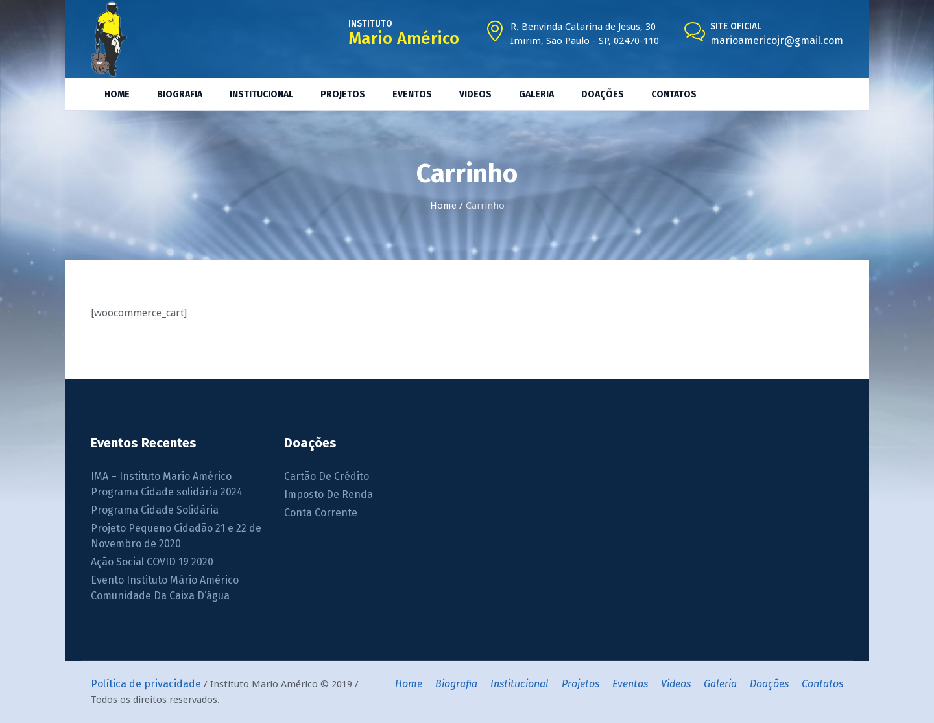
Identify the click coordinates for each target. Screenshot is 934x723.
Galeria (720, 684)
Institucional (519, 684)
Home (443, 205)
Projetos (580, 684)
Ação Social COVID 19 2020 (152, 562)
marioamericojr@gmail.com (776, 40)
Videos (676, 684)
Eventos (630, 684)
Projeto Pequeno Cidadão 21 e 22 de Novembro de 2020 (176, 536)
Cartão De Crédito (326, 476)
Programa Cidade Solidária (155, 510)
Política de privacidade (146, 684)
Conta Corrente (320, 512)
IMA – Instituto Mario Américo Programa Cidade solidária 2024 (167, 484)
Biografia (456, 684)
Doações (769, 684)
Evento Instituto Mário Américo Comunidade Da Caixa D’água (165, 588)
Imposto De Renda (328, 494)
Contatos (822, 684)
